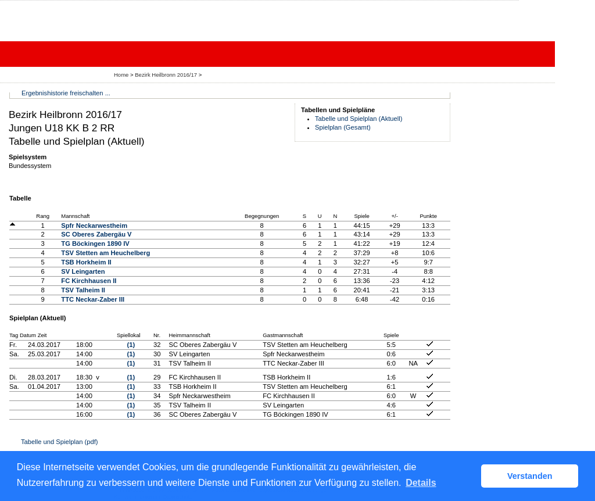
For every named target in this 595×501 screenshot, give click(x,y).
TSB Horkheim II (86, 262)
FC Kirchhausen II (88, 280)
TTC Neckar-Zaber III (92, 299)
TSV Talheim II (83, 290)
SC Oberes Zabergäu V (96, 234)
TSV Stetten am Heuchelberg (105, 252)
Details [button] (421, 483)
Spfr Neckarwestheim (94, 225)
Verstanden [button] (530, 476)
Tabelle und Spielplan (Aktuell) (359, 118)
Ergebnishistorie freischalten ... (65, 93)
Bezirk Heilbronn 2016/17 (167, 74)
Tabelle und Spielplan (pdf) (59, 441)
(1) (131, 344)
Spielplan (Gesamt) (343, 127)
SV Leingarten (83, 271)
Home (121, 74)
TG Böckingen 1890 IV (95, 243)
